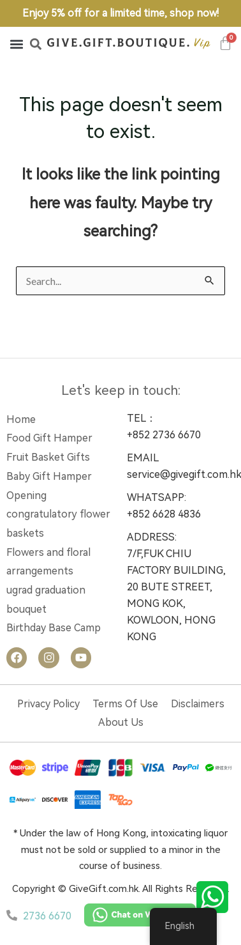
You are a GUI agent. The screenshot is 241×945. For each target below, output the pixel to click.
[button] (16, 43)
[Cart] (225, 43)
